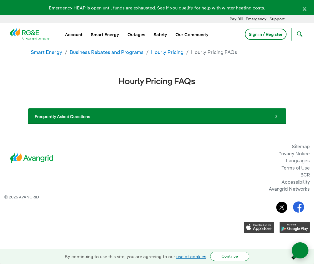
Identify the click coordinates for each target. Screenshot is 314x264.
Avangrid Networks (289, 189)
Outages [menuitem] (136, 34)
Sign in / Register (266, 34)
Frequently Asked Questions (157, 116)
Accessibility (296, 182)
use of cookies (191, 256)
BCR (305, 175)
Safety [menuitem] (160, 34)
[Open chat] (300, 250)
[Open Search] (298, 34)
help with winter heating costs (233, 8)
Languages (298, 160)
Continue (230, 256)
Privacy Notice (294, 153)
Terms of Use (296, 168)
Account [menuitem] (73, 34)
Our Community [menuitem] (192, 34)
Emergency (256, 18)
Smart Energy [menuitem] (105, 34)
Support (277, 18)
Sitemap (301, 146)
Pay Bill (236, 18)
